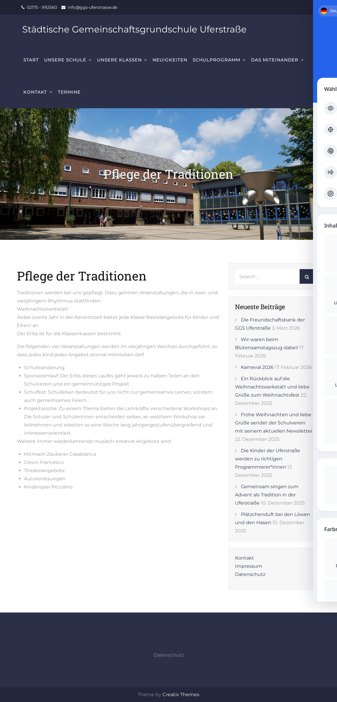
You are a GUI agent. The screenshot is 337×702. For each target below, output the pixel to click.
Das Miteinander (274, 60)
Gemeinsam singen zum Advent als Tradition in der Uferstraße (266, 495)
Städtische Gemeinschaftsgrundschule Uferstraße (138, 29)
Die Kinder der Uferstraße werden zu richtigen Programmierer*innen (267, 459)
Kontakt (35, 92)
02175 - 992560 (42, 7)
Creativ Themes (181, 694)
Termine (69, 92)
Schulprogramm (216, 60)
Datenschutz (250, 574)
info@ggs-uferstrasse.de (92, 7)
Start (31, 60)
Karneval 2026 (257, 367)
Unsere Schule (65, 60)
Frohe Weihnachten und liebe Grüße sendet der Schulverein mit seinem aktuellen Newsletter (273, 423)
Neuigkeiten (170, 60)
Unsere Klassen (119, 60)
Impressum (248, 566)
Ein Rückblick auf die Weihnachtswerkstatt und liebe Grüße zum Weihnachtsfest (272, 387)
